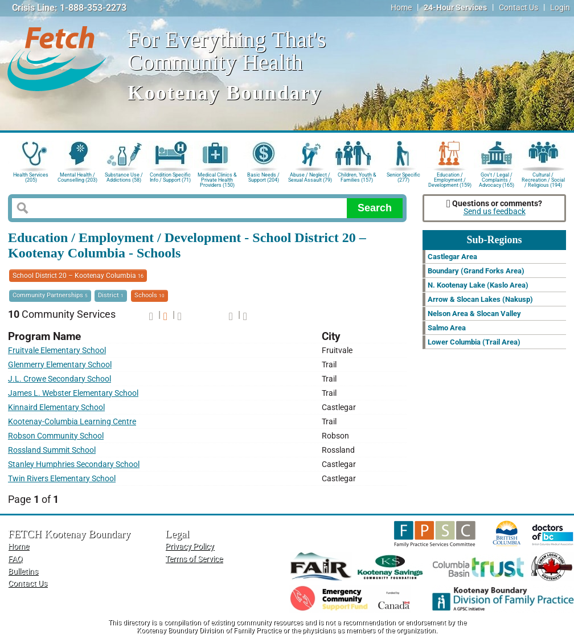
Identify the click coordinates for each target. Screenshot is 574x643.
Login (560, 8)
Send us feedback (495, 211)
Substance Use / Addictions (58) (124, 177)
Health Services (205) (30, 177)
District (111, 295)
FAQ (15, 559)
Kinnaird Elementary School (56, 407)
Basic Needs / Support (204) (263, 177)
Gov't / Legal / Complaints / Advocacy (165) (496, 179)
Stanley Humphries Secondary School (74, 464)
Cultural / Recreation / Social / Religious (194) (543, 179)
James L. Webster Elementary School (73, 393)
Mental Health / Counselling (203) (77, 177)
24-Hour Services (455, 8)
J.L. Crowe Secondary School (59, 379)
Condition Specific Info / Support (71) (170, 177)
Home (401, 8)
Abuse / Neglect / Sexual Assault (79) (310, 177)
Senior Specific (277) (403, 177)
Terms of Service (194, 559)
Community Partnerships (50, 295)
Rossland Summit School (52, 450)
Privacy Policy (189, 546)
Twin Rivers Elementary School (62, 479)
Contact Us (518, 8)
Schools (149, 295)
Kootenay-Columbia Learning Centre (72, 422)
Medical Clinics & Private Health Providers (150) (217, 179)
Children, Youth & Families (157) (357, 177)
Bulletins (23, 571)
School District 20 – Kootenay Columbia (78, 276)
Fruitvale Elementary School (57, 350)
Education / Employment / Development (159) (450, 179)
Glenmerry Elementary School (60, 365)
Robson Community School (56, 436)
